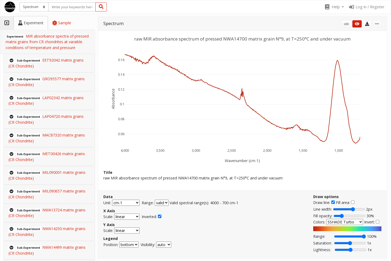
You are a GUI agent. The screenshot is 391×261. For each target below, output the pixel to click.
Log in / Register (366, 6)
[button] (334, 7)
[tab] (7, 23)
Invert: (369, 221)
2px (369, 209)
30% (370, 215)
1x (369, 243)
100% (372, 236)
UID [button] (346, 24)
